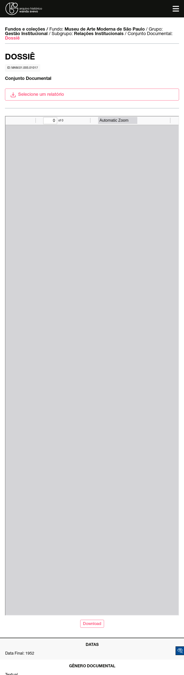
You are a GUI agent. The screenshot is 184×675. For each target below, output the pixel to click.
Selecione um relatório (37, 95)
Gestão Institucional (26, 34)
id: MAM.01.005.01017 (22, 67)
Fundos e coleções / (26, 29)
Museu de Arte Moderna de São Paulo (105, 29)
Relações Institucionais (99, 34)
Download (92, 624)
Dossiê (12, 38)
